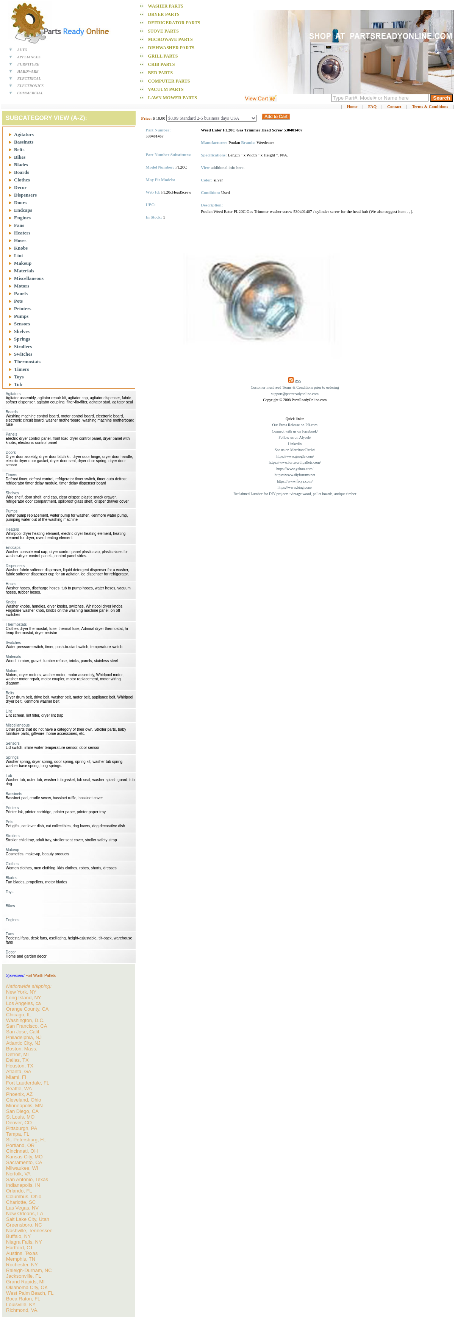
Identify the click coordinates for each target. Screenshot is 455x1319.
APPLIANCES (29, 57)
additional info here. (228, 167)
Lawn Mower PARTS (172, 97)
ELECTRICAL (29, 79)
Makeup (22, 263)
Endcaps (23, 210)
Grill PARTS (163, 56)
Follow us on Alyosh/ (294, 437)
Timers (21, 369)
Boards (21, 172)
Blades (21, 164)
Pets (18, 301)
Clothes (22, 180)
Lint (18, 255)
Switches (23, 354)
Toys (19, 377)
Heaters (22, 233)
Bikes (19, 157)
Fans (19, 225)
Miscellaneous (29, 278)
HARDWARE (28, 71)
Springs (22, 339)
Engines (22, 217)
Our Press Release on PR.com (294, 425)
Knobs (21, 248)
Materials (24, 270)
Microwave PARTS (170, 39)
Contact (394, 106)
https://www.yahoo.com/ (294, 469)
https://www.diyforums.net (295, 475)
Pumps (21, 316)
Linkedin (295, 444)
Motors (21, 286)
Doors (20, 202)
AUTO (22, 50)
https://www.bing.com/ (294, 487)
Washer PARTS (165, 6)
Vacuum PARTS (165, 89)
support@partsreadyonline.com (295, 394)
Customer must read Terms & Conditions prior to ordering (295, 387)
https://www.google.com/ (295, 456)
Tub (18, 384)
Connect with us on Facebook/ (295, 431)
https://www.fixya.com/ (295, 481)
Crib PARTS (161, 64)
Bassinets (23, 142)
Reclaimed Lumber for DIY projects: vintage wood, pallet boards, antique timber (294, 494)
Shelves (22, 331)
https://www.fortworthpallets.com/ (295, 462)
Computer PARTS (169, 81)
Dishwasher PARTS (171, 47)
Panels (21, 293)
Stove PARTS (163, 31)
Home (352, 106)
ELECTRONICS (30, 86)
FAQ (372, 106)
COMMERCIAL (30, 93)
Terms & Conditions (430, 106)
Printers (22, 308)
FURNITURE (28, 64)
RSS (298, 381)
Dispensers (25, 195)
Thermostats (27, 361)
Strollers (23, 346)
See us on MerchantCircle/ (295, 450)
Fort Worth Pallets (40, 976)
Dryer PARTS (164, 14)
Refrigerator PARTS (174, 22)
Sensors (22, 324)
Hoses (20, 240)
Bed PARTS (160, 72)
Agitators (24, 134)
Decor (20, 187)
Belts (19, 149)
